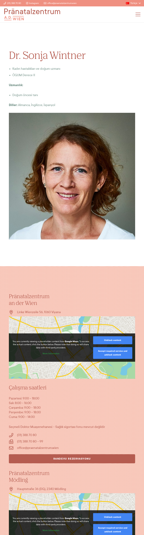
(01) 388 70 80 (27, 435)
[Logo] (32, 14)
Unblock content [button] (112, 340)
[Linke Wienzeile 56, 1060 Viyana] (13, 312)
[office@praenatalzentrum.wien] (13, 448)
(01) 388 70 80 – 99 (30, 441)
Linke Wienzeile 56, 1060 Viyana (39, 312)
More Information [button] (51, 353)
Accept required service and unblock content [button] (112, 353)
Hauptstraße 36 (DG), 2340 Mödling (41, 489)
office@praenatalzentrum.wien (38, 448)
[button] (133, 3)
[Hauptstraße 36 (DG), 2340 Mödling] (13, 489)
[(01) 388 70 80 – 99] (13, 441)
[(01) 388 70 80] (13, 435)
